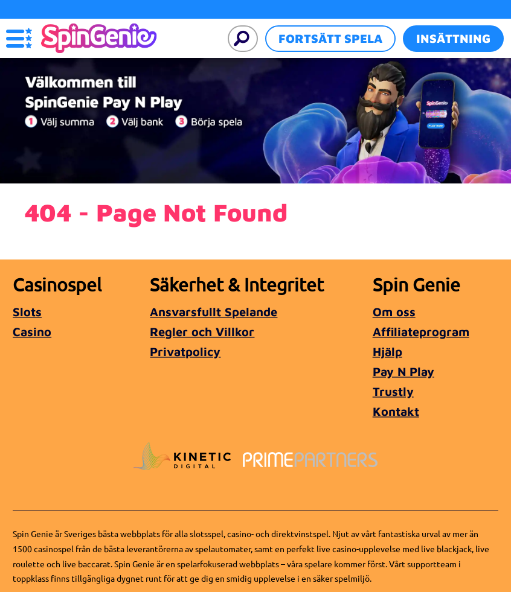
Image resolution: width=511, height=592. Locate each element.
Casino (32, 332)
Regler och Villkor (202, 332)
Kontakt (396, 411)
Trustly (393, 391)
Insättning (453, 38)
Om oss (394, 312)
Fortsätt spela (330, 38)
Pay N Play (403, 371)
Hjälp (387, 351)
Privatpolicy (185, 351)
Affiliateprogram (421, 332)
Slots (27, 312)
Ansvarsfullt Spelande (213, 312)
